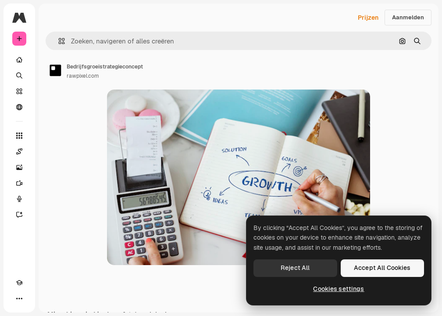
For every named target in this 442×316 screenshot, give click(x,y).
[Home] (19, 60)
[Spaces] (19, 151)
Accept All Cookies (382, 268)
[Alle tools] (19, 136)
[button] (58, 41)
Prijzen (368, 18)
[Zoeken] (19, 75)
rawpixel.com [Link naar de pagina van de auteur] (83, 75)
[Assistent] (19, 215)
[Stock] (19, 91)
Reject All (295, 268)
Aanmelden (408, 17)
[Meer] (19, 298)
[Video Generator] (19, 183)
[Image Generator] (19, 167)
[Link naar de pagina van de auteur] (55, 70)
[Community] (19, 107)
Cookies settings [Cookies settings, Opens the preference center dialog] (338, 289)
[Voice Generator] (19, 199)
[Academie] (19, 283)
